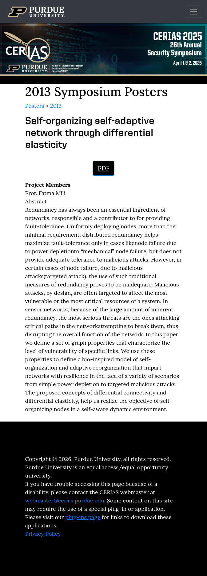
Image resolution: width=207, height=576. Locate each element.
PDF (103, 168)
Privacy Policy (43, 533)
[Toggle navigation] (193, 12)
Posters (34, 105)
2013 (56, 105)
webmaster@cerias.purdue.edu (64, 500)
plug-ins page (82, 517)
